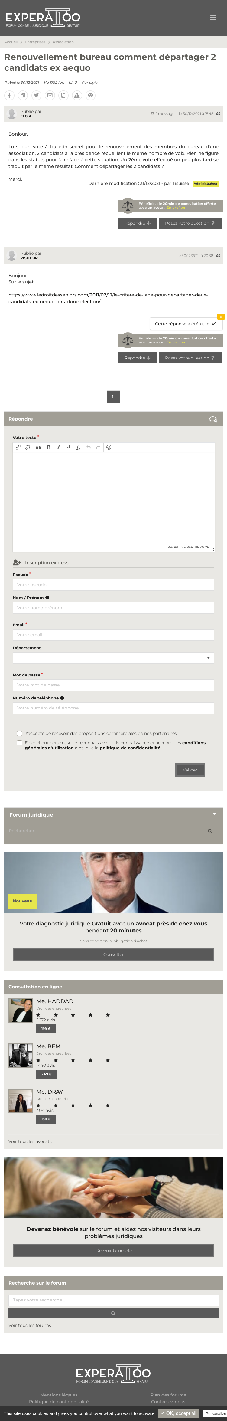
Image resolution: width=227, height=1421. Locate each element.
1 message (162, 113)
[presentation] (18, 447)
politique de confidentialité (130, 748)
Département (27, 647)
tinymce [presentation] (201, 547)
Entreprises (35, 42)
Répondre (138, 223)
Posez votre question (190, 223)
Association (63, 42)
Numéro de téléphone (39, 698)
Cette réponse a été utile (188, 322)
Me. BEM (48, 1046)
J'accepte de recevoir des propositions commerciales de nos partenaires (101, 733)
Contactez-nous (168, 1401)
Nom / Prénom (32, 597)
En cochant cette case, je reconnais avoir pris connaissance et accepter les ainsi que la (115, 745)
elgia (93, 82)
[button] (18, 447)
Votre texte (24, 437)
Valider (190, 770)
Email (18, 624)
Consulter (113, 954)
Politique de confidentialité (59, 1401)
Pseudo (20, 574)
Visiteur (29, 258)
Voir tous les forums (29, 1325)
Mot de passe (26, 675)
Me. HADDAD (54, 1001)
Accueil (11, 42)
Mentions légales (58, 1395)
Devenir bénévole (114, 1250)
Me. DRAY (49, 1091)
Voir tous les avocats (30, 1141)
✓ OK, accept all (178, 1413)
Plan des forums (168, 1395)
